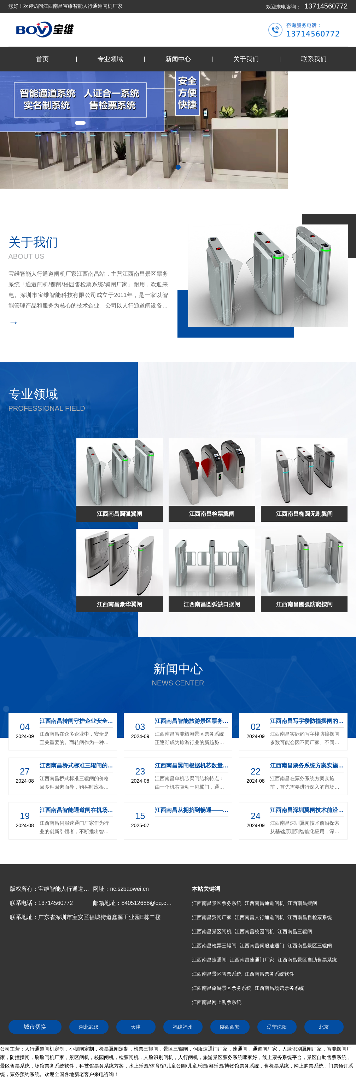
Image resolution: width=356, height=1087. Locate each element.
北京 (324, 1027)
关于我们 (246, 59)
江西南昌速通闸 (209, 960)
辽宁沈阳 (277, 1027)
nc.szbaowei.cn (129, 889)
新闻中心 (178, 59)
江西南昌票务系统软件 (269, 974)
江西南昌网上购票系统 (216, 1002)
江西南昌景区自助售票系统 (307, 960)
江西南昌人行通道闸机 (259, 917)
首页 (42, 59)
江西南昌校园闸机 (254, 931)
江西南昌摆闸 (302, 903)
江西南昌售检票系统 (309, 917)
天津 (136, 1027)
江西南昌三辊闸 (295, 931)
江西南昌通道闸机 (264, 903)
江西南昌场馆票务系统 (279, 988)
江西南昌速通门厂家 (252, 960)
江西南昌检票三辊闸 (214, 945)
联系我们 (314, 59)
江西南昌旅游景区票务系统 (221, 988)
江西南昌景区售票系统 (216, 974)
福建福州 (183, 1027)
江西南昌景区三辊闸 (309, 945)
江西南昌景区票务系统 (216, 903)
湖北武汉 (89, 1027)
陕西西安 (230, 1027)
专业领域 (110, 59)
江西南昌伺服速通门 (262, 945)
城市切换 (35, 1027)
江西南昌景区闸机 (212, 931)
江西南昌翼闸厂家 (212, 917)
